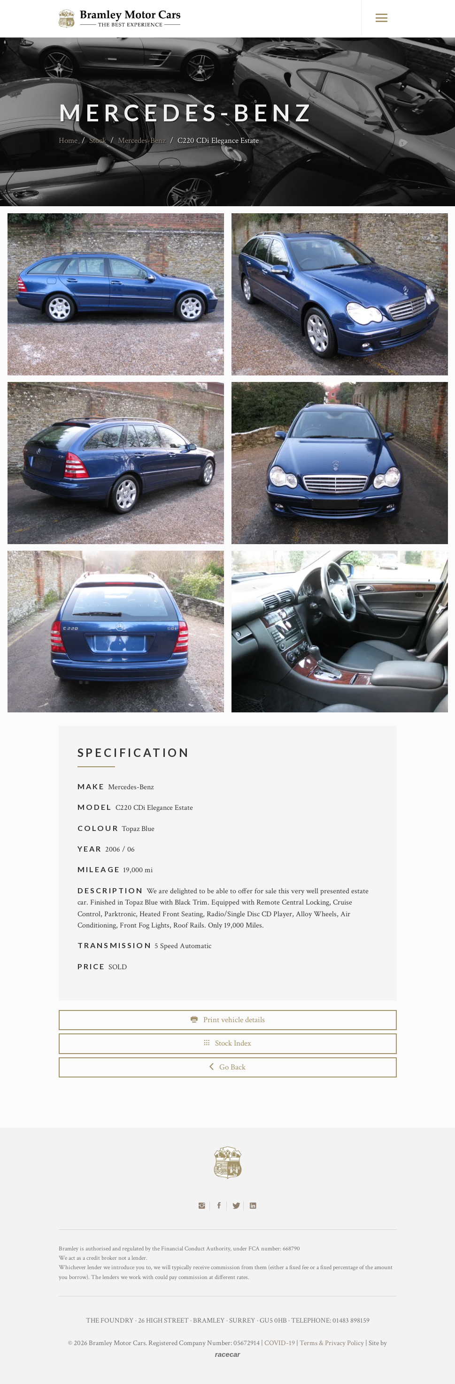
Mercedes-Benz (142, 140)
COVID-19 (279, 1343)
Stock (97, 140)
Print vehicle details (228, 1020)
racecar (227, 1354)
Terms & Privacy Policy (332, 1343)
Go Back (227, 1067)
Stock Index (227, 1043)
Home (68, 140)
